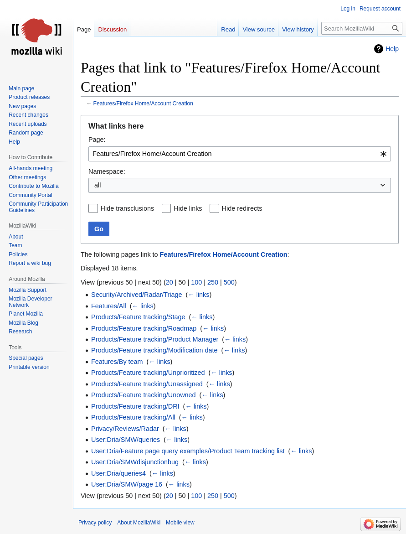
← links (198, 294)
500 (229, 282)
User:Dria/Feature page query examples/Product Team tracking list (187, 451)
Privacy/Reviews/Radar (125, 428)
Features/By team (117, 361)
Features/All (108, 306)
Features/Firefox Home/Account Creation (143, 103)
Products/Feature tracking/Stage (138, 317)
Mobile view (180, 522)
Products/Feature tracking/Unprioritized (148, 372)
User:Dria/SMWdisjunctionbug (135, 462)
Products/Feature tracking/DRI (135, 406)
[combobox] (239, 153)
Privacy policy (95, 522)
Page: (97, 139)
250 (212, 282)
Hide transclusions (127, 208)
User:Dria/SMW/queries (125, 439)
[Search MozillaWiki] (361, 28)
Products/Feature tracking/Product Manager (154, 339)
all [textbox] (97, 185)
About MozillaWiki (138, 522)
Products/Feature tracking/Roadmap (143, 328)
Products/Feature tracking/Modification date (154, 350)
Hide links (188, 208)
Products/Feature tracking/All (133, 417)
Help (392, 48)
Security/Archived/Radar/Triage (136, 294)
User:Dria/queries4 (118, 473)
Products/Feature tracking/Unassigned (147, 384)
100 (196, 282)
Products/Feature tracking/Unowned (143, 395)
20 (169, 282)
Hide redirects (242, 208)
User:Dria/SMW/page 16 (126, 484)
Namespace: (106, 171)
